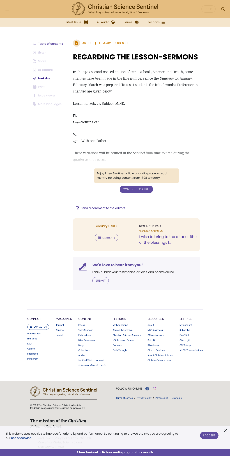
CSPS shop (185, 345)
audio (92, 365)
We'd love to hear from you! (117, 265)
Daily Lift (152, 340)
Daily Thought (120, 350)
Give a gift (185, 340)
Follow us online (129, 388)
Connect (34, 319)
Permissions (161, 397)
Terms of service (124, 397)
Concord (117, 345)
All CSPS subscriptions (191, 350)
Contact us (38, 326)
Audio (81, 355)
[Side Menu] (7, 9)
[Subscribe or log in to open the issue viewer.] (44, 95)
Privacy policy (144, 397)
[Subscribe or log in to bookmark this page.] (43, 69)
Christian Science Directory (127, 335)
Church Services (156, 350)
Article (87, 43)
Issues (81, 325)
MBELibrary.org (155, 330)
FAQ (29, 343)
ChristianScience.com (159, 360)
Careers (31, 349)
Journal (60, 325)
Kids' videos (84, 335)
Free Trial (184, 335)
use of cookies (21, 438)
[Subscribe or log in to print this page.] (39, 87)
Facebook (32, 354)
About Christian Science (160, 355)
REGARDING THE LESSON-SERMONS (134, 56)
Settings (186, 319)
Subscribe (185, 330)
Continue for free (136, 189)
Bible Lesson (154, 345)
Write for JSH (33, 333)
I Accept (209, 435)
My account (186, 325)
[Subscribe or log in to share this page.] (40, 61)
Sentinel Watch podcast (91, 360)
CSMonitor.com (156, 335)
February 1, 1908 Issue (112, 43)
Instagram (32, 359)
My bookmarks (120, 325)
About (151, 325)
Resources (156, 319)
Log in (208, 9)
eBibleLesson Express (123, 340)
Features (119, 319)
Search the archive (122, 330)
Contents (105, 237)
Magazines (64, 319)
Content (84, 319)
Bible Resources (86, 340)
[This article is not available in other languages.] (47, 104)
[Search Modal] (222, 9)
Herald (59, 335)
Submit (100, 280)
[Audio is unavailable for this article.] (40, 52)
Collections (84, 350)
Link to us (32, 338)
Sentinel (60, 330)
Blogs (81, 345)
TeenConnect (85, 330)
